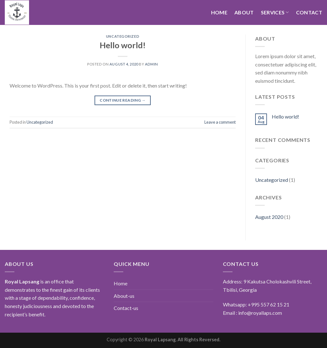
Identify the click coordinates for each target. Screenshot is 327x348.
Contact (309, 12)
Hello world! (123, 45)
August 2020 (269, 217)
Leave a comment (220, 122)
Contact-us (126, 308)
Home (219, 12)
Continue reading (123, 100)
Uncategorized (122, 36)
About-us (124, 296)
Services (275, 12)
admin (151, 64)
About (244, 12)
